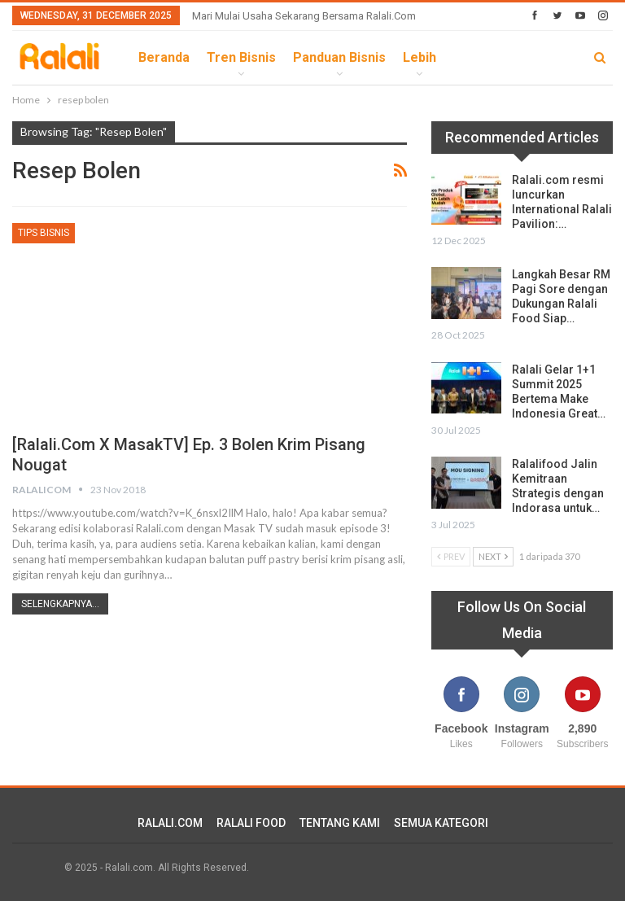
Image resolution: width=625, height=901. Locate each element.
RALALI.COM (170, 822)
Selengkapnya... (60, 604)
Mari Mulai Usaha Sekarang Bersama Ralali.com (304, 16)
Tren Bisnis (241, 57)
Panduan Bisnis (339, 57)
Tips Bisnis (43, 232)
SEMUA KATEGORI (441, 822)
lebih (419, 57)
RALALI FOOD (251, 822)
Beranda (164, 57)
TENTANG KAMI (339, 822)
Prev (451, 556)
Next (493, 556)
